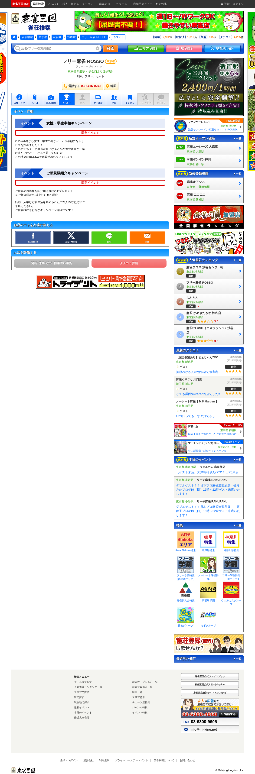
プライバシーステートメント (131, 760)
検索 (110, 49)
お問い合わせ (187, 760)
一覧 (237, 138)
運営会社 (88, 760)
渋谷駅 (71, 37)
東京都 (43, 37)
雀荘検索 (27, 37)
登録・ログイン (69, 760)
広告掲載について (164, 760)
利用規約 (104, 760)
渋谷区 (57, 37)
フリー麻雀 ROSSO (94, 37)
